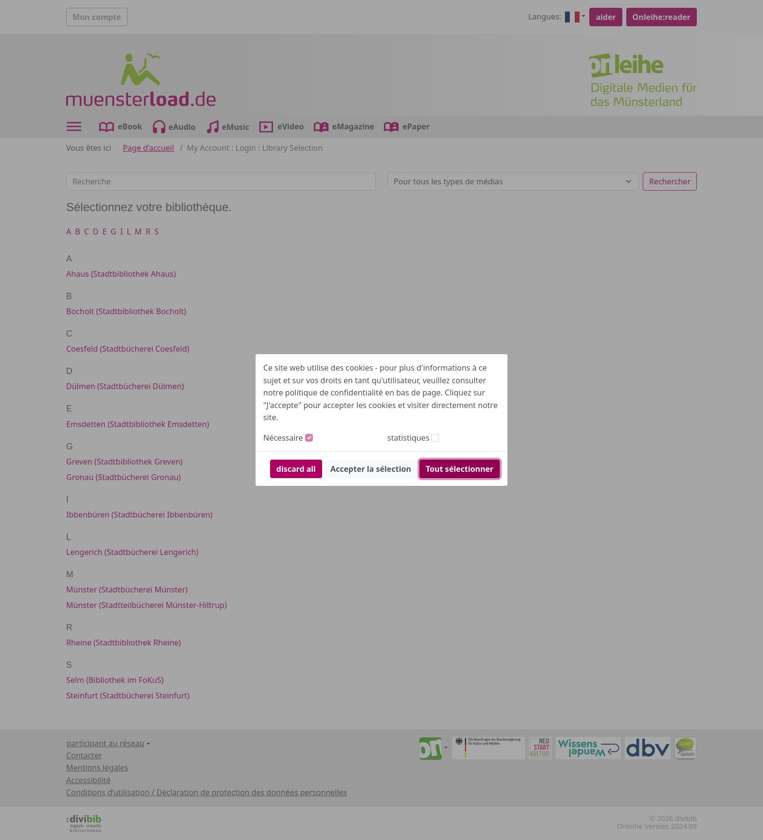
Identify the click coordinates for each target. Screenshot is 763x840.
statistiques (408, 437)
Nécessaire (283, 437)
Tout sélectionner (459, 469)
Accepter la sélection (370, 469)
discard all (296, 469)
